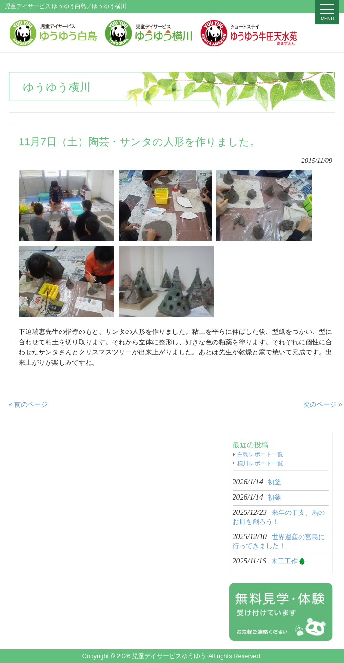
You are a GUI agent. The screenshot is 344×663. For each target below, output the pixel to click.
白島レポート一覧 (260, 454)
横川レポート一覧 (260, 463)
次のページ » (322, 404)
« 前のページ (28, 404)
